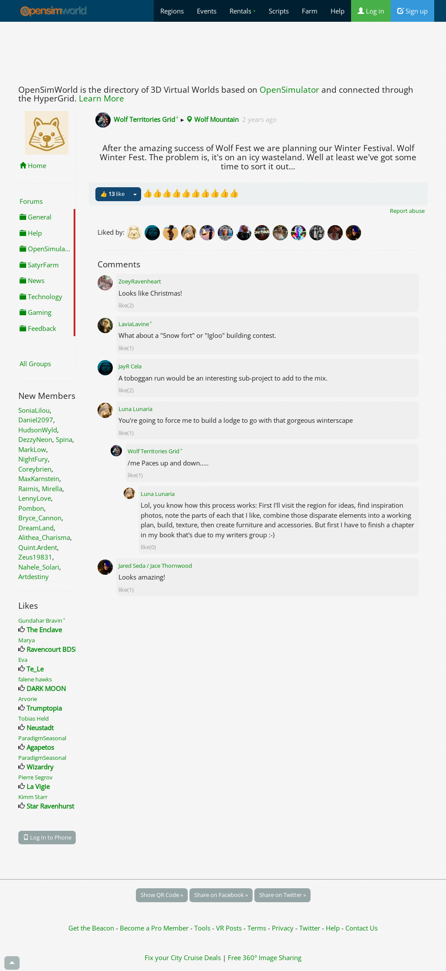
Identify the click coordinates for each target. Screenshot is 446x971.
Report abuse (407, 211)
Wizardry (40, 766)
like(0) (148, 547)
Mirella (52, 488)
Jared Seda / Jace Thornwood (155, 566)
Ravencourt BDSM (54, 649)
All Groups (35, 363)
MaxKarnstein (38, 478)
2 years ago (259, 119)
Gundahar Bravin (42, 620)
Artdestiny (33, 576)
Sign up (412, 11)
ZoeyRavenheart (139, 281)
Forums (31, 201)
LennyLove (34, 498)
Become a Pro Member (155, 928)
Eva (22, 660)
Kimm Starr (32, 797)
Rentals (243, 11)
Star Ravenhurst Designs (63, 806)
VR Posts (229, 928)
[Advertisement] (223, 51)
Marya (26, 640)
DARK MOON (46, 688)
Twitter (309, 928)
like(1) (126, 348)
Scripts (279, 11)
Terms (257, 928)
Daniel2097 (35, 419)
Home (33, 165)
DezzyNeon (35, 439)
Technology (41, 296)
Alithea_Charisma (44, 537)
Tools (203, 928)
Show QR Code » (162, 895)
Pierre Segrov (35, 777)
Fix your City (163, 957)
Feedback (38, 328)
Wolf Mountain (212, 119)
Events (206, 11)
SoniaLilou (34, 410)
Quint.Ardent (37, 547)
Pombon (31, 508)
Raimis (28, 488)
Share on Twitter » (282, 895)
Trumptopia (44, 708)
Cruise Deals (202, 957)
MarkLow (32, 449)
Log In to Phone (47, 837)
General (35, 216)
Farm (310, 11)
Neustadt (40, 727)
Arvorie (27, 699)
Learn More (101, 98)
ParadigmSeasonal (42, 738)
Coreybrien (34, 469)
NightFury (33, 459)
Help (338, 11)
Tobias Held (33, 718)
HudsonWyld (37, 429)
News (32, 280)
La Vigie (38, 786)
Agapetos (40, 747)
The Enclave (44, 629)
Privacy (283, 928)
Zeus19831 (35, 557)
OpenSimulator (289, 89)
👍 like (112, 194)
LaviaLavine (135, 324)
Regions (172, 11)
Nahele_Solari (38, 567)
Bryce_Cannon (39, 517)
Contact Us (361, 928)
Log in (371, 11)
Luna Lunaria (135, 409)
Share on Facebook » (221, 895)
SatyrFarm (39, 264)
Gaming (35, 312)
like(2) (126, 305)
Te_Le (35, 668)
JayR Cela (130, 366)
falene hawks (35, 679)
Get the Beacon (91, 928)
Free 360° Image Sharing (264, 957)
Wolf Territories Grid (146, 119)
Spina (64, 439)
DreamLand (36, 527)
